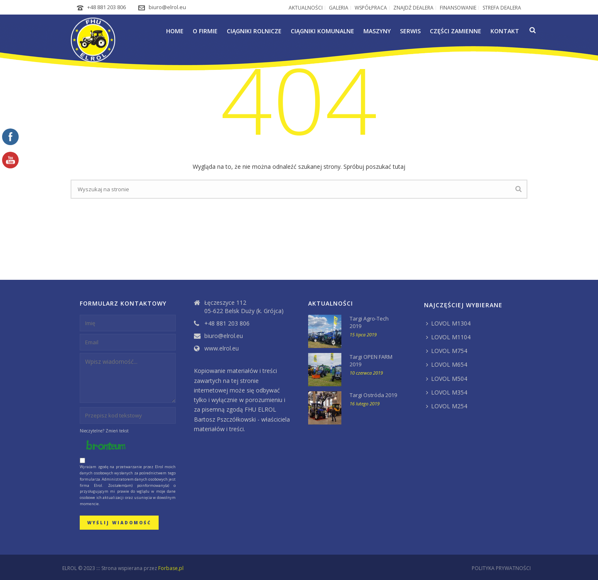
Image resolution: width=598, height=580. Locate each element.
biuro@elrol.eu (167, 7)
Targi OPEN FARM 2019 (371, 360)
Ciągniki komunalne (322, 31)
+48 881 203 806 (106, 7)
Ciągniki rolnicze (254, 31)
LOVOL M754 (446, 351)
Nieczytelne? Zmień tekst (104, 431)
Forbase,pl (171, 568)
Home (175, 31)
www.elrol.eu (221, 348)
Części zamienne (455, 31)
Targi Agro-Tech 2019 (369, 322)
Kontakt (504, 31)
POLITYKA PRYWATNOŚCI (501, 568)
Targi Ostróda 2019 (373, 395)
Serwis (410, 31)
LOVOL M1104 (448, 337)
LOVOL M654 (446, 364)
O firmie (205, 31)
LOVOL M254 (446, 406)
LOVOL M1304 (448, 323)
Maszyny (377, 31)
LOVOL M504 (446, 379)
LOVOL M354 (446, 392)
